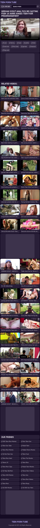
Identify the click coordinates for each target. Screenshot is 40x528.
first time (15, 46)
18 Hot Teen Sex (8, 454)
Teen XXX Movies (8, 475)
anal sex (6, 46)
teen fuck (26, 454)
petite (27, 43)
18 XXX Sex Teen (28, 488)
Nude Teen (26, 446)
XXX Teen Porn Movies (9, 441)
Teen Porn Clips (7, 467)
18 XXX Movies (7, 488)
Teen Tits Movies (28, 458)
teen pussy (26, 483)
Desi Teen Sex (27, 441)
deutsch (33, 46)
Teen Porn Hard (7, 458)
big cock (6, 50)
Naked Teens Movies (29, 450)
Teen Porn (6, 479)
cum (5, 43)
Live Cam (7, 6)
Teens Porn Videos (28, 471)
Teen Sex (25, 475)
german (25, 46)
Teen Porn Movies (8, 450)
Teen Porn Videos (28, 479)
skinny (13, 43)
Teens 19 (5, 462)
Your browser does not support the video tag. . (20, 29)
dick (34, 43)
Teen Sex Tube (7, 446)
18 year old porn (8, 471)
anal (20, 43)
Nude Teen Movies (28, 467)
